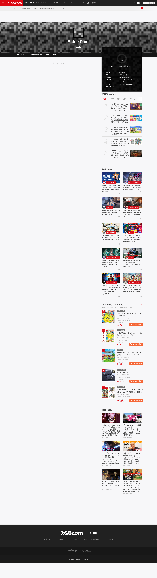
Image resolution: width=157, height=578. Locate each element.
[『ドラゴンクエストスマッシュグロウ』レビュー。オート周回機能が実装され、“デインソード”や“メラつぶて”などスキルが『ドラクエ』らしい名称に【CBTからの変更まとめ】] (111, 458)
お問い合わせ (51, 554)
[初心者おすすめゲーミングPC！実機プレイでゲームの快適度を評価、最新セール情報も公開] (111, 179)
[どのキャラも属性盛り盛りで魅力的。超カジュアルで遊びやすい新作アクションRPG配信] (111, 260)
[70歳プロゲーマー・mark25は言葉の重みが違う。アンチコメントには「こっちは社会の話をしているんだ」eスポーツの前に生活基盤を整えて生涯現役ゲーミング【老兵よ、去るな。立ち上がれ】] (132, 458)
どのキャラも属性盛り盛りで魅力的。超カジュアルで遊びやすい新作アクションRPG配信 (111, 271)
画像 (47, 55)
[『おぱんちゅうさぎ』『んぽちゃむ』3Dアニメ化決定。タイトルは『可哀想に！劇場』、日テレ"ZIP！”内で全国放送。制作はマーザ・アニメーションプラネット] (136, 108)
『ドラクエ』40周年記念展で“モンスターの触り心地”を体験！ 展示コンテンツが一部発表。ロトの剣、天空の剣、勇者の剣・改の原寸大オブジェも (120, 144)
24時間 (112, 100)
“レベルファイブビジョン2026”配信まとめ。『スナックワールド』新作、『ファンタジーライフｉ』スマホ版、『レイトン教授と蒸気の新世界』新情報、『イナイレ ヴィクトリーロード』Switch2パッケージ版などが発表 (132, 500)
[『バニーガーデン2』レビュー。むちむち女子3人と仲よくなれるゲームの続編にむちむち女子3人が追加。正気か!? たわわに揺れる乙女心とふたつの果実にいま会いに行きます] (111, 428)
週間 (118, 100)
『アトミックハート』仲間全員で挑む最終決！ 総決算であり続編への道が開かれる (132, 217)
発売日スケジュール (59, 3)
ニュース (79, 3)
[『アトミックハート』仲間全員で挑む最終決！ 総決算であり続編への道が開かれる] (132, 205)
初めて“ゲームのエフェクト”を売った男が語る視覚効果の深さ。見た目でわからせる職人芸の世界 (132, 244)
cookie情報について (95, 554)
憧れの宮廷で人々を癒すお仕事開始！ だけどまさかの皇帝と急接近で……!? (132, 190)
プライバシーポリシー (64, 554)
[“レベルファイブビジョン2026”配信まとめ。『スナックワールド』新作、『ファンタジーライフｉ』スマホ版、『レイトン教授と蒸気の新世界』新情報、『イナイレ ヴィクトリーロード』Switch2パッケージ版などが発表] (132, 487)
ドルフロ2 (110, 210)
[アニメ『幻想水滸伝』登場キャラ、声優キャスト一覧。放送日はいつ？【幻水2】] (111, 487)
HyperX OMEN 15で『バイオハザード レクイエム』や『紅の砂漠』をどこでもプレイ (111, 243)
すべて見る (139, 96)
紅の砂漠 (130, 265)
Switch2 (32, 3)
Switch (38, 3)
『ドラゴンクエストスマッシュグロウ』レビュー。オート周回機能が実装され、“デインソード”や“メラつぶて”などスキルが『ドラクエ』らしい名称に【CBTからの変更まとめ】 (111, 470)
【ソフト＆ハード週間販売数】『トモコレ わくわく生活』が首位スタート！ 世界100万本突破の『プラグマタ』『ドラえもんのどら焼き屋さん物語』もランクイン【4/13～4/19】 (120, 132)
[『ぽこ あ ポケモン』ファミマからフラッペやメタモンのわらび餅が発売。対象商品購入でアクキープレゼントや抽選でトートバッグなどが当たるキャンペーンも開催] (136, 119)
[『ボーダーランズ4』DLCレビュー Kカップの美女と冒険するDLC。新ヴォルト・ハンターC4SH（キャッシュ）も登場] (111, 286)
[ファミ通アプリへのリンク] (72, 565)
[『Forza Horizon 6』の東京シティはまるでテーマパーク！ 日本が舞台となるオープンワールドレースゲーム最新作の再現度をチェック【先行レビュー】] (132, 428)
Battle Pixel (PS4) (45, 8)
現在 (104, 100)
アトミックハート (133, 210)
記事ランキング (109, 96)
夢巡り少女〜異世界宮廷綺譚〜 (134, 184)
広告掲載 (106, 554)
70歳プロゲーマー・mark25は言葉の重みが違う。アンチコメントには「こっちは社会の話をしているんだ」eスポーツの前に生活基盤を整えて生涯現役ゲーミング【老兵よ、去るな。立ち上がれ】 (132, 470)
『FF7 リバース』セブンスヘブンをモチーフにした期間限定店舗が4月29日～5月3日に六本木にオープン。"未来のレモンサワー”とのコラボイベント (120, 156)
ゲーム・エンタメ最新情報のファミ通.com (26, 8)
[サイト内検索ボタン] (149, 3)
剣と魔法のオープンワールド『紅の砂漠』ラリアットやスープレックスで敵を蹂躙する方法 (132, 271)
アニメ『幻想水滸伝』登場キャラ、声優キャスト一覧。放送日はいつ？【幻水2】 (111, 498)
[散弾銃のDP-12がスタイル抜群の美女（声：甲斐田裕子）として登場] (111, 205)
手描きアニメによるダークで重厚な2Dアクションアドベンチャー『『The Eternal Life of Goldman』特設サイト (132, 298)
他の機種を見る (126, 79)
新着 (26, 3)
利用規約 (76, 554)
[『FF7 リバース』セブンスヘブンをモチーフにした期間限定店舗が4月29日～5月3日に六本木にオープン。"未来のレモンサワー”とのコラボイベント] (136, 155)
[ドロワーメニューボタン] (3, 3)
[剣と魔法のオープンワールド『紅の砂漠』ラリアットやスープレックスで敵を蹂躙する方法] (132, 260)
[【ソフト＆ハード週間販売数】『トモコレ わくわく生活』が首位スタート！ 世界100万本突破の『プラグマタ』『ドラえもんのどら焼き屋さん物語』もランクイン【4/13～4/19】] (136, 131)
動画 (84, 3)
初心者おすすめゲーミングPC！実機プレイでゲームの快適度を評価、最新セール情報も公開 (111, 190)
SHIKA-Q (130, 236)
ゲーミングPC (111, 184)
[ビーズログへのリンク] (85, 565)
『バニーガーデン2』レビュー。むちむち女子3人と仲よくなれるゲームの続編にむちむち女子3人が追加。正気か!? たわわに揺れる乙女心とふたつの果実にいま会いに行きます (111, 441)
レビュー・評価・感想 (35, 55)
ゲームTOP (20, 55)
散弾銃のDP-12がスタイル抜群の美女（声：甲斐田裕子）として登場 (111, 216)
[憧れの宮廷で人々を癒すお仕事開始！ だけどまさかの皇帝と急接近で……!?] (132, 179)
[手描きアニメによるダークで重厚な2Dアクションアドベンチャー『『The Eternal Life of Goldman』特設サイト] (132, 286)
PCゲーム (49, 3)
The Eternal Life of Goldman (134, 291)
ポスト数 (132, 100)
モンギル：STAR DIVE (113, 265)
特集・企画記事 (93, 3)
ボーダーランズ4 (111, 291)
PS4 (78, 46)
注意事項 (84, 554)
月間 (124, 100)
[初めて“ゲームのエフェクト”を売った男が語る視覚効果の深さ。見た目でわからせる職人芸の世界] (132, 231)
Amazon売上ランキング (113, 314)
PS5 (43, 3)
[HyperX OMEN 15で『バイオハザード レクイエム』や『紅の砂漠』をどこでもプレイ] (111, 231)
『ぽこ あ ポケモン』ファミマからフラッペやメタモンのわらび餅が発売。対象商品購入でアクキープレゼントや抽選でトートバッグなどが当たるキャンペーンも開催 (120, 120)
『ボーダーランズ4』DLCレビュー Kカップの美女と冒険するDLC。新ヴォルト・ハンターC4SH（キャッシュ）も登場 (111, 298)
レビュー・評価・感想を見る (121, 68)
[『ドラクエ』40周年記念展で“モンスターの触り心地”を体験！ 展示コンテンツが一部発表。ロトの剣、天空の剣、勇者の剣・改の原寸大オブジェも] (136, 143)
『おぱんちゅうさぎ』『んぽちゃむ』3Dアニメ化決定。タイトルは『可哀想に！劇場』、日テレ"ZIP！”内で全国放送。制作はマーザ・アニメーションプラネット (119, 109)
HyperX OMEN (111, 236)
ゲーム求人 (71, 3)
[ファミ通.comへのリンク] (15, 3)
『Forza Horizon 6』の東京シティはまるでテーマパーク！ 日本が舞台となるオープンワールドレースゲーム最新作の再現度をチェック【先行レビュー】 (132, 441)
